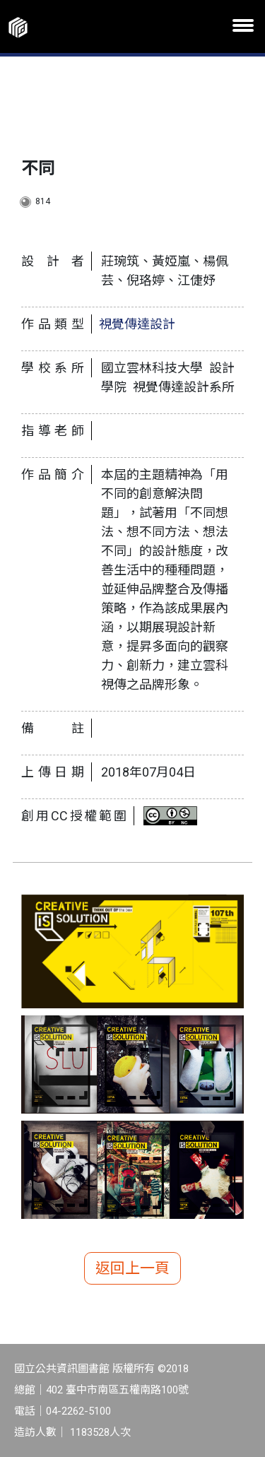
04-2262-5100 (78, 1411)
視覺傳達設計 (137, 324)
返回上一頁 (132, 1268)
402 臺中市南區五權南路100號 (117, 1390)
